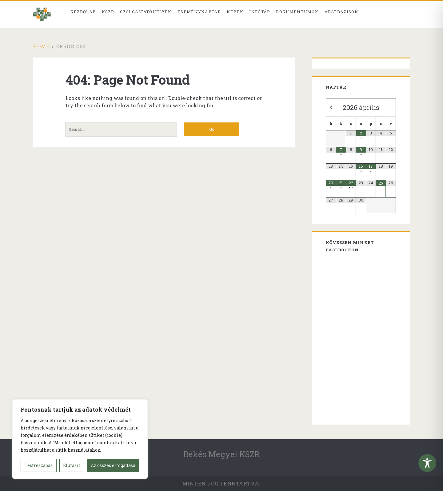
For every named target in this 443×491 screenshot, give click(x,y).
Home (41, 46)
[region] (80, 439)
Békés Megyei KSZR (221, 454)
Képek (235, 11)
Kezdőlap (83, 11)
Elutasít (71, 465)
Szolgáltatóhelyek (145, 11)
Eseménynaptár (199, 11)
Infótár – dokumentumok (283, 11)
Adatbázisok (341, 11)
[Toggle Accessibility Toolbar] (427, 463)
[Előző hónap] (331, 107)
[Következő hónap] (391, 107)
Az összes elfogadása (113, 465)
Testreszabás (39, 465)
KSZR (108, 11)
